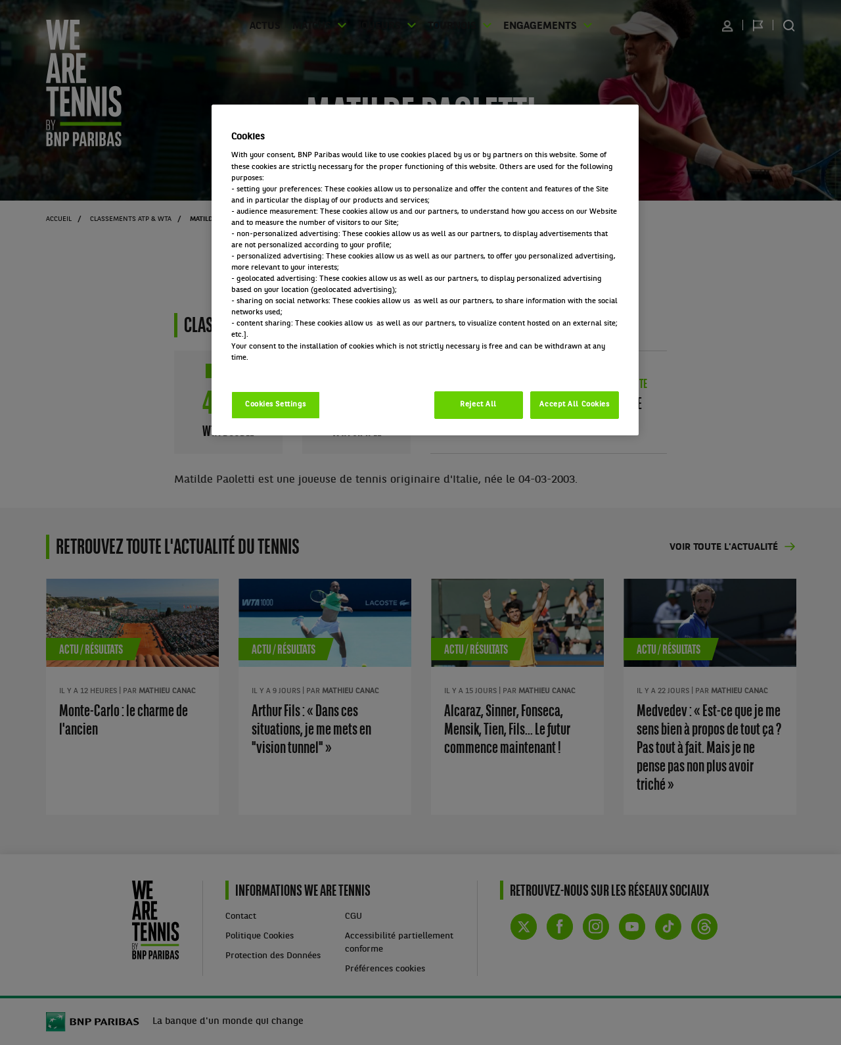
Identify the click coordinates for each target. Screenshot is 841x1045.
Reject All (478, 404)
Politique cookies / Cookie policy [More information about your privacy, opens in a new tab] (289, 369)
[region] (425, 270)
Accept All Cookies (574, 404)
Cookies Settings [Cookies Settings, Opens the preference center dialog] (275, 404)
